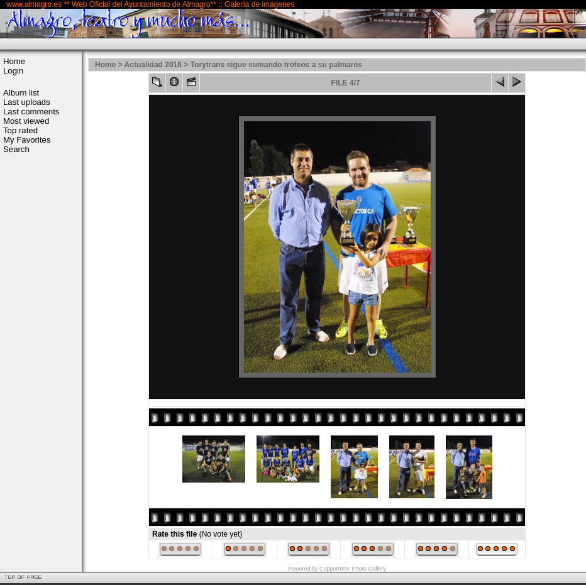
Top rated (20, 130)
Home (14, 61)
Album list (21, 92)
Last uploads (26, 102)
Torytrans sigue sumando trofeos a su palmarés (276, 64)
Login (13, 70)
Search (16, 149)
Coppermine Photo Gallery (352, 569)
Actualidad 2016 (153, 64)
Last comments (31, 111)
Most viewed (26, 121)
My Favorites (26, 140)
